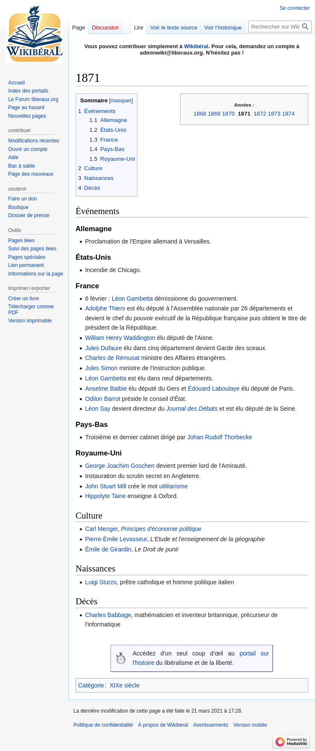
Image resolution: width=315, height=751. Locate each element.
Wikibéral (196, 46)
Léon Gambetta (132, 298)
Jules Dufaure (103, 348)
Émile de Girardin (108, 549)
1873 (274, 113)
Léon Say (97, 408)
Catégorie (91, 685)
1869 (214, 113)
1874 (288, 113)
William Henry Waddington (120, 337)
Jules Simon (101, 368)
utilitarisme (173, 486)
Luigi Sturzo (101, 582)
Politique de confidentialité (103, 725)
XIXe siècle (125, 685)
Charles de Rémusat (112, 357)
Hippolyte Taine (105, 496)
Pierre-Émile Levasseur (116, 539)
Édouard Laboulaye (213, 388)
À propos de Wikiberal (163, 725)
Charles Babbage (108, 615)
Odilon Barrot (102, 398)
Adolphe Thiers (105, 308)
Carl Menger (101, 528)
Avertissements (210, 725)
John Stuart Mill (105, 486)
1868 (200, 113)
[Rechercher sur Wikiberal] (280, 26)
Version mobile (250, 725)
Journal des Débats (192, 408)
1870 (228, 113)
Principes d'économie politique (161, 528)
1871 (244, 113)
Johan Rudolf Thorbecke (219, 437)
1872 (260, 113)
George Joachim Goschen (120, 465)
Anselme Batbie (106, 388)
